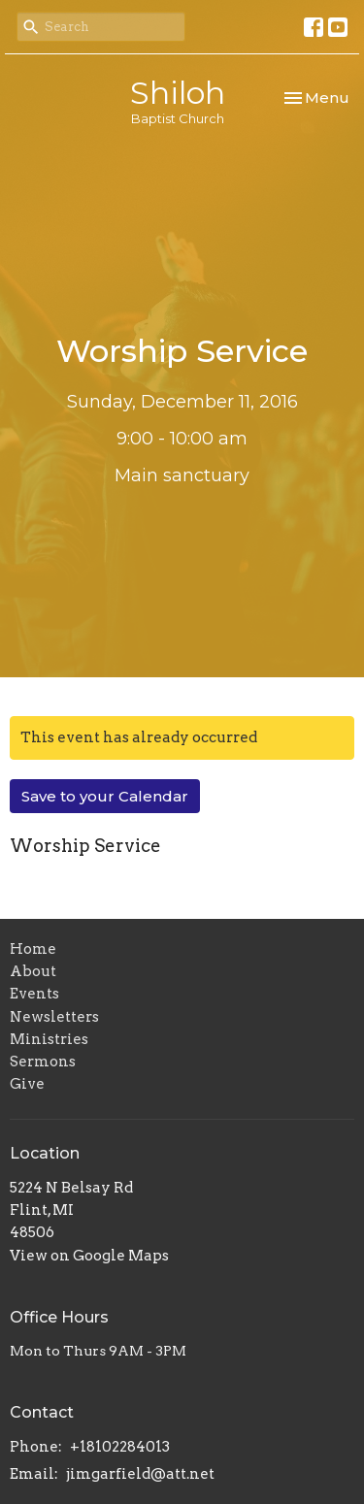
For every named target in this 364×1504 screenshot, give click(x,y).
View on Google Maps (89, 1255)
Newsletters (54, 1017)
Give (27, 1084)
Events (34, 993)
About (33, 971)
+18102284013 (120, 1446)
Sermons (43, 1061)
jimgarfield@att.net (140, 1474)
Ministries (49, 1039)
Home (33, 949)
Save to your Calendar (104, 796)
